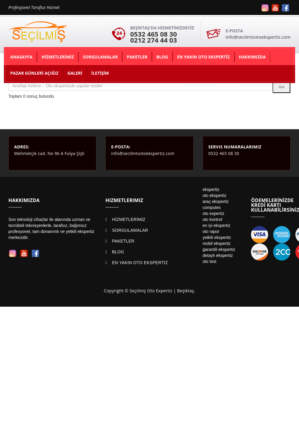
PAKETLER (123, 241)
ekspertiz (211, 189)
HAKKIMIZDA (252, 57)
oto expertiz (213, 213)
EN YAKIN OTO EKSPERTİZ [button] (203, 57)
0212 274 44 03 (153, 39)
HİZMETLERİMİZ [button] (57, 57)
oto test (209, 261)
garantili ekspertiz (219, 249)
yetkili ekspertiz (217, 237)
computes (212, 207)
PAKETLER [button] (137, 57)
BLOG (118, 251)
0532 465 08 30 (153, 33)
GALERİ (75, 73)
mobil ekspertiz (217, 243)
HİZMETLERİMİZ (128, 219)
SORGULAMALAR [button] (100, 57)
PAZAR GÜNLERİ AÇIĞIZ (34, 73)
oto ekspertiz (214, 195)
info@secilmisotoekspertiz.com (258, 37)
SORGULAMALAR (130, 230)
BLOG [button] (162, 57)
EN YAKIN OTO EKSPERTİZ (140, 262)
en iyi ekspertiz (217, 225)
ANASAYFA (21, 57)
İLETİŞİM (100, 73)
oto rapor (211, 231)
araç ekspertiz (216, 201)
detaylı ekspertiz (218, 255)
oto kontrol (212, 219)
